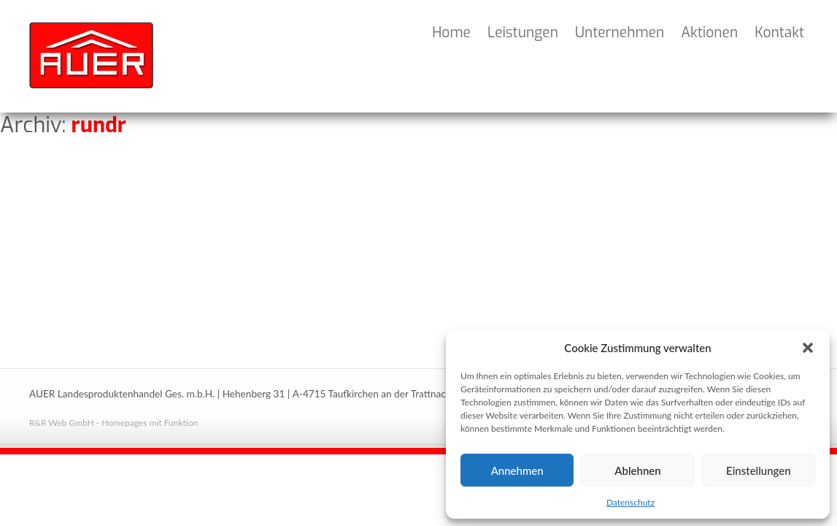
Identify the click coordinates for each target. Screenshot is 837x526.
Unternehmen (619, 32)
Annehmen (517, 470)
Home (451, 32)
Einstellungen (758, 470)
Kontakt (779, 32)
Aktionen (709, 32)
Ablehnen (637, 470)
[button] (808, 347)
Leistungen (522, 32)
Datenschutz (630, 502)
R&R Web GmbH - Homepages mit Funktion (113, 422)
